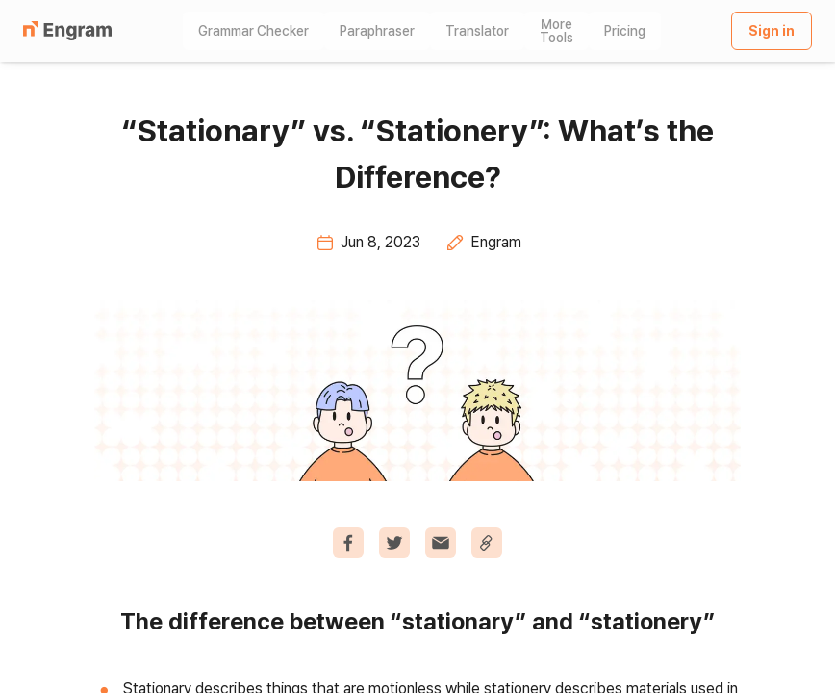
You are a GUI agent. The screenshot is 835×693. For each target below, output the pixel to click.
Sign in (771, 30)
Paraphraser (377, 31)
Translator (477, 31)
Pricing (624, 31)
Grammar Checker (253, 31)
